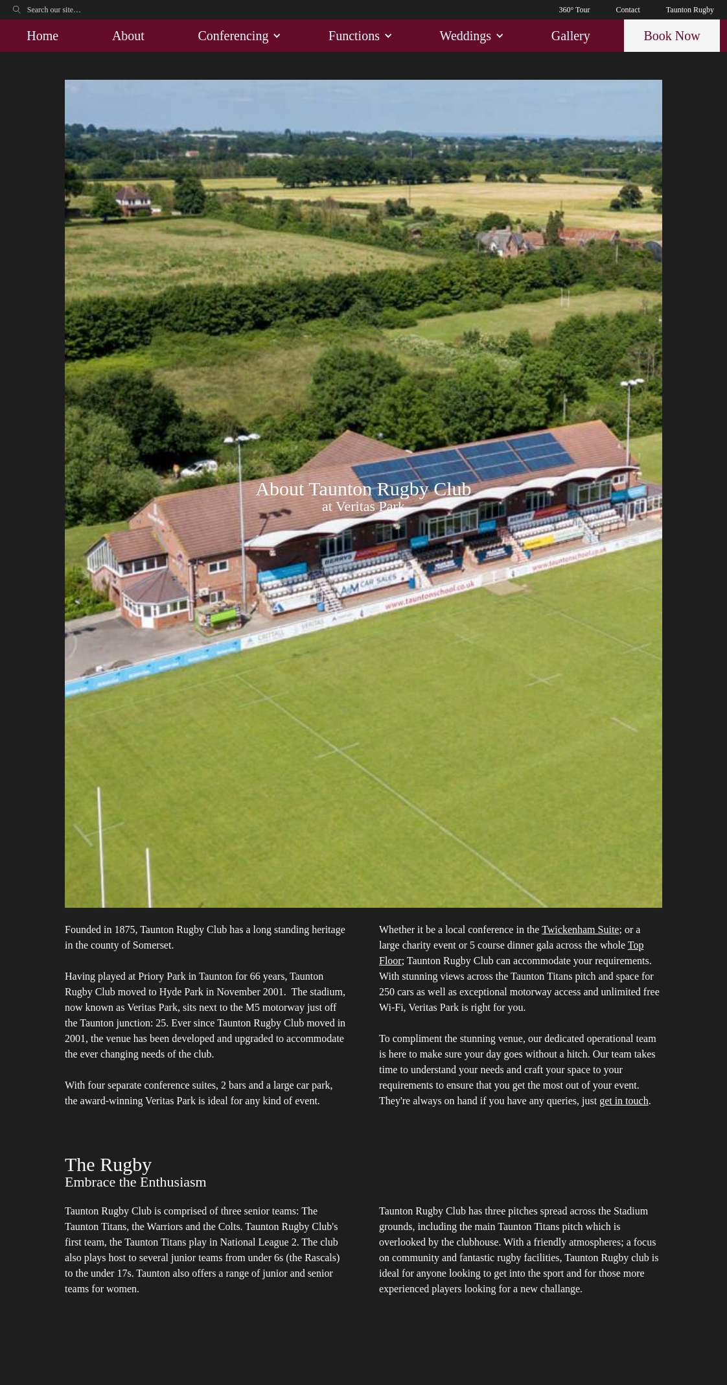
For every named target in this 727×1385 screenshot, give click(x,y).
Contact (628, 9)
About (128, 36)
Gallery (570, 36)
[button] (237, 35)
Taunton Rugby (690, 9)
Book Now (671, 36)
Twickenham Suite (580, 929)
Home (42, 36)
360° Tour (574, 9)
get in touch (624, 1100)
